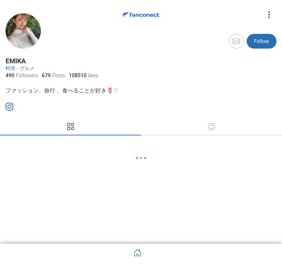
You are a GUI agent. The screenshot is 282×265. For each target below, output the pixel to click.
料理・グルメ (20, 68)
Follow (261, 41)
